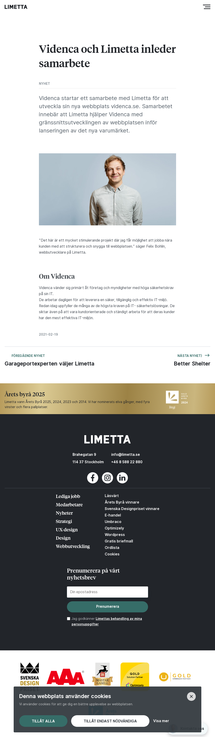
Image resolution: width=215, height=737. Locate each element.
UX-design (67, 529)
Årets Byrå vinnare (122, 502)
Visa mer (161, 721)
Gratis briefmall (119, 541)
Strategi (64, 521)
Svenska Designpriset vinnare (132, 508)
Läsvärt (112, 495)
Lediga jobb (68, 496)
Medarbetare (69, 504)
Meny (207, 6)
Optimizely (114, 528)
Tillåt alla (43, 721)
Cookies (112, 554)
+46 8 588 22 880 (126, 462)
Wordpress (115, 534)
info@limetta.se (125, 454)
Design (63, 538)
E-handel (113, 515)
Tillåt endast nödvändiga (110, 721)
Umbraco (113, 521)
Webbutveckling (73, 546)
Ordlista (112, 547)
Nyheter (64, 513)
